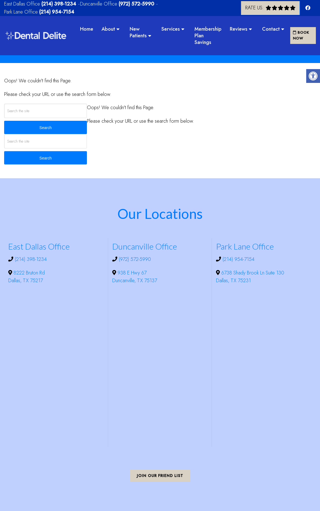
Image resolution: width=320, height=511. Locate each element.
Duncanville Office (99, 3)
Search (45, 127)
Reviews (238, 29)
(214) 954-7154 (56, 11)
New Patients (138, 32)
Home (86, 29)
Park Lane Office (21, 11)
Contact (271, 29)
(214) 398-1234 (58, 3)
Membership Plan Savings (208, 35)
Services (170, 29)
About (108, 29)
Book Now (301, 35)
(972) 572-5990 (136, 3)
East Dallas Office (22, 3)
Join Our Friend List (160, 475)
